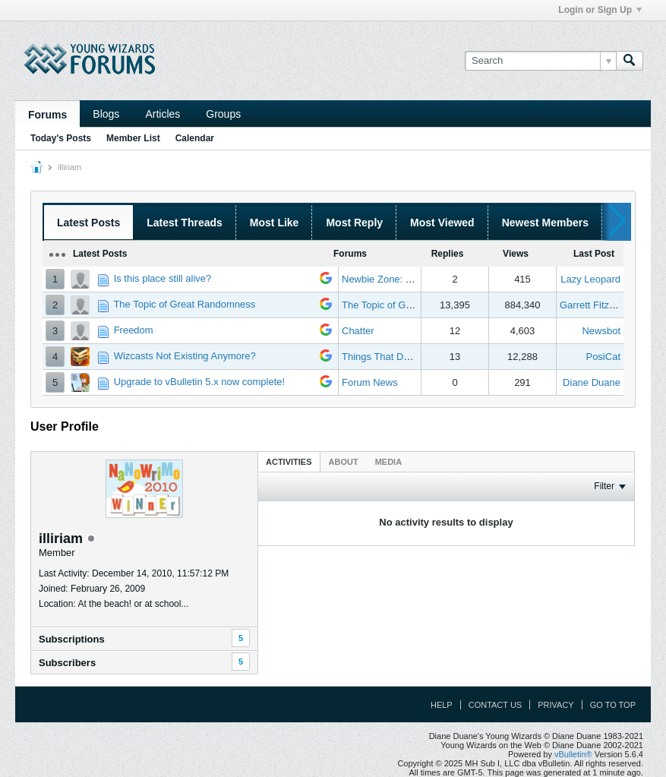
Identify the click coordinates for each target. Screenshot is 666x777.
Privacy (555, 704)
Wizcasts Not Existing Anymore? (185, 356)
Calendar (194, 138)
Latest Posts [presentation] (88, 222)
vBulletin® (573, 754)
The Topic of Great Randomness (184, 304)
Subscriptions (72, 639)
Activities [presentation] (289, 461)
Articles (162, 114)
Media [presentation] (388, 461)
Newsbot (601, 330)
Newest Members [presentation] (545, 222)
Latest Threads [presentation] (185, 222)
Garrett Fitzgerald (598, 305)
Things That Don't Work (393, 356)
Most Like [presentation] (274, 222)
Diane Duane (591, 382)
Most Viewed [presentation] (442, 222)
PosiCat (603, 356)
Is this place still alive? (163, 278)
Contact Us (495, 704)
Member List (133, 138)
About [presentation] (343, 461)
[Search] (540, 61)
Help (442, 704)
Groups (223, 114)
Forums (47, 115)
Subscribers (67, 662)
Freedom (133, 330)
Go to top (613, 704)
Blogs (106, 114)
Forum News (370, 382)
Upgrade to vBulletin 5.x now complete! (199, 381)
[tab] (288, 461)
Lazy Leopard (590, 279)
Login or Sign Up (600, 10)
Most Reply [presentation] (354, 222)
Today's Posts (60, 138)
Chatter (358, 330)
